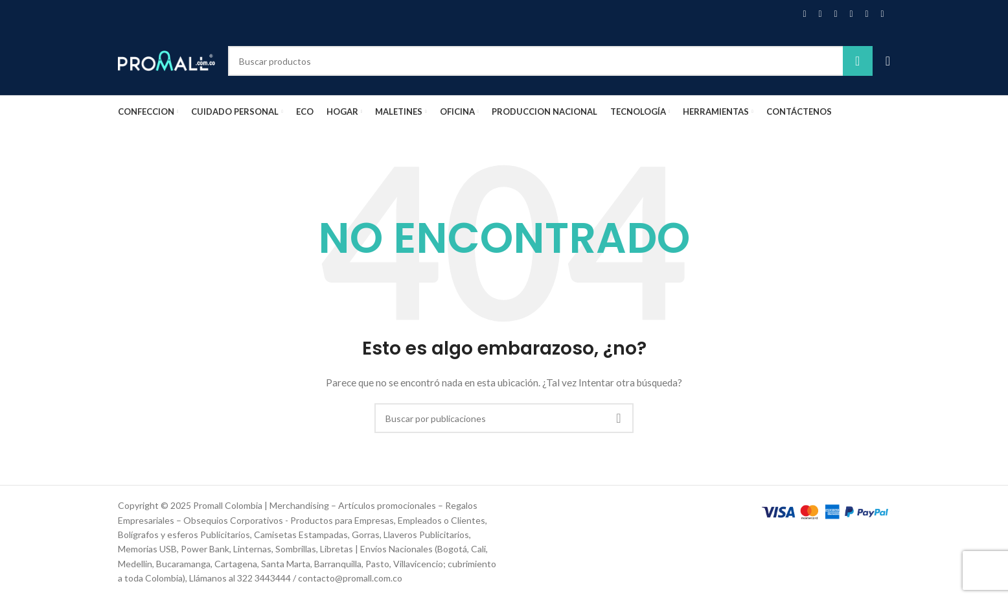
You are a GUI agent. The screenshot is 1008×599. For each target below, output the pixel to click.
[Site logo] (166, 59)
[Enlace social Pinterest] (835, 14)
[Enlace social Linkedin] (851, 14)
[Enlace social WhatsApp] (867, 14)
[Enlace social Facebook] (804, 14)
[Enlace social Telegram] (882, 14)
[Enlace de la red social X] (820, 14)
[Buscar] (550, 61)
